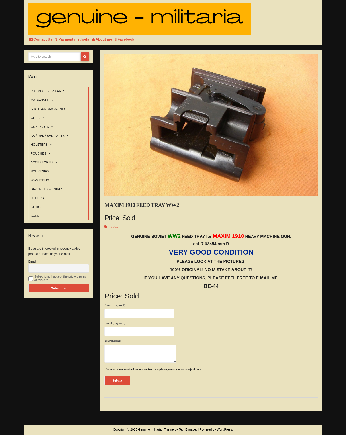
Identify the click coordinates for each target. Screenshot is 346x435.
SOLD (35, 216)
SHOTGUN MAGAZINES (48, 109)
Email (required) (139, 328)
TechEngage (187, 429)
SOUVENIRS (40, 171)
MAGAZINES (42, 100)
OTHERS (37, 198)
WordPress (224, 429)
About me (102, 39)
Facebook (124, 39)
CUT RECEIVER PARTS (48, 91)
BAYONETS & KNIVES (47, 189)
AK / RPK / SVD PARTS (50, 135)
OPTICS (37, 207)
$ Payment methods (72, 39)
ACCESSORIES (44, 162)
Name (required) (139, 310)
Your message (140, 351)
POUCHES (41, 153)
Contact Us (41, 39)
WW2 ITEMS (40, 180)
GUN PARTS (42, 127)
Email (32, 261)
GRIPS (38, 118)
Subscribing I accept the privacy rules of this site (60, 278)
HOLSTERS (41, 144)
